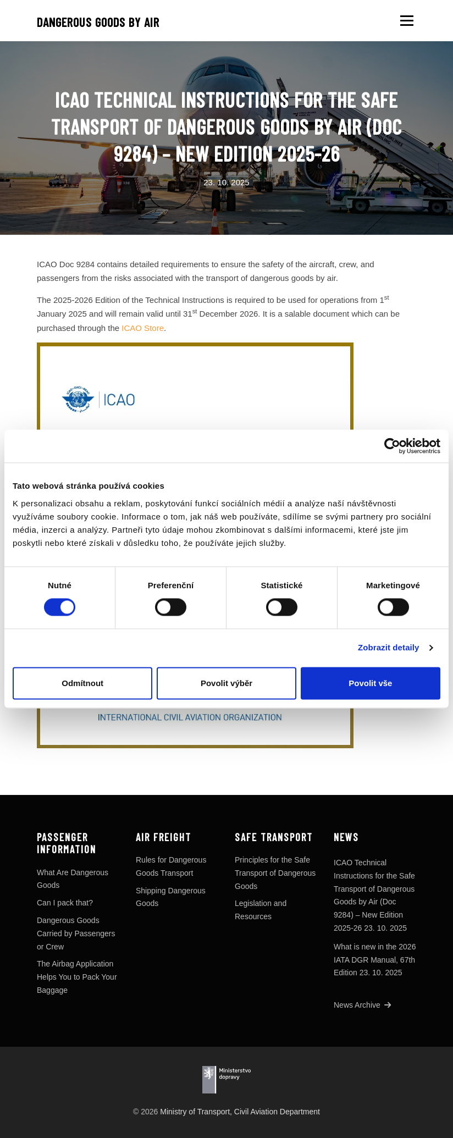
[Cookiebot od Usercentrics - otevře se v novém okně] (392, 446)
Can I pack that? (65, 902)
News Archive (362, 1005)
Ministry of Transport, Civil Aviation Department (240, 1111)
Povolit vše (370, 683)
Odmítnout (82, 683)
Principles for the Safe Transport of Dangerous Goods (275, 873)
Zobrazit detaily (388, 648)
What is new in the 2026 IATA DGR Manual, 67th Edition (375, 959)
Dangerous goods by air (98, 22)
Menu (406, 20)
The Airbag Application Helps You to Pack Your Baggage (77, 977)
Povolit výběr (226, 683)
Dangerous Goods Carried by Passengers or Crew (76, 933)
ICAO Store (142, 328)
